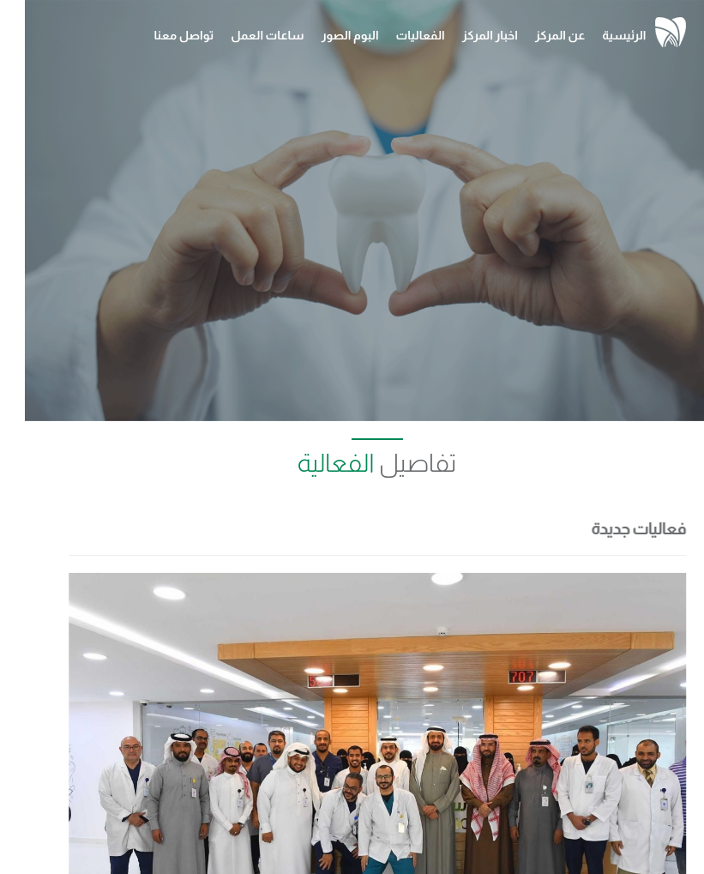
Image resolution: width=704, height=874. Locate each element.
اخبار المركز (465, 35)
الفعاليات (395, 35)
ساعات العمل (242, 35)
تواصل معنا (159, 35)
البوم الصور (325, 35)
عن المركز (535, 35)
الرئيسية (599, 35)
